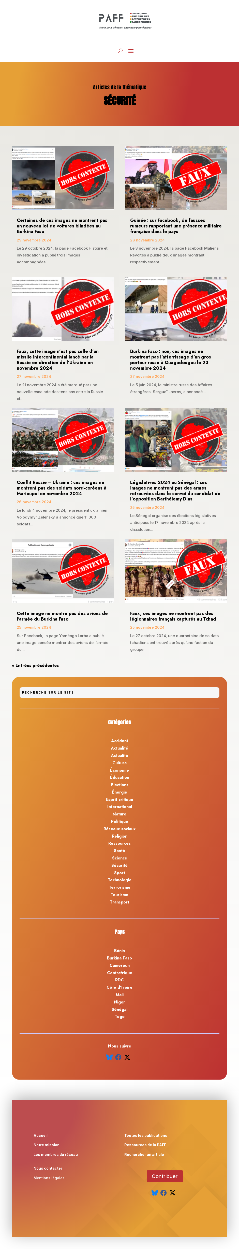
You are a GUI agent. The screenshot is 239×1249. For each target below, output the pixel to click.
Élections (119, 785)
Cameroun (120, 965)
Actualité (119, 748)
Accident (119, 741)
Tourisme (119, 895)
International (119, 807)
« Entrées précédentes (35, 665)
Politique (119, 821)
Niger (119, 1002)
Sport (119, 873)
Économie (119, 770)
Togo (120, 1017)
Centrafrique (119, 973)
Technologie (119, 880)
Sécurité (119, 865)
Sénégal (119, 1009)
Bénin (119, 951)
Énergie (119, 792)
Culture (119, 763)
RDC (119, 980)
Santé (119, 851)
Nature (119, 814)
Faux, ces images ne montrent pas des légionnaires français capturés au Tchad (173, 616)
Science (119, 858)
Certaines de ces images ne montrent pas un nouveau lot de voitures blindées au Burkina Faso (62, 226)
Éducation (119, 777)
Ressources (119, 843)
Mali (120, 995)
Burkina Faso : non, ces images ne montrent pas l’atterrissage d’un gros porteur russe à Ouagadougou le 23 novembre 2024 (170, 359)
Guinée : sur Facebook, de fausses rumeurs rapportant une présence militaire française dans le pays (176, 226)
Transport (119, 902)
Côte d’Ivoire (119, 987)
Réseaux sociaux (119, 829)
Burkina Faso (119, 958)
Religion (119, 836)
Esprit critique (119, 799)
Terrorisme (119, 887)
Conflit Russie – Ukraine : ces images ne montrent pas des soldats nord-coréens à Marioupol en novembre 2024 (62, 488)
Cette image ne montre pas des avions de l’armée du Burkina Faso (62, 616)
